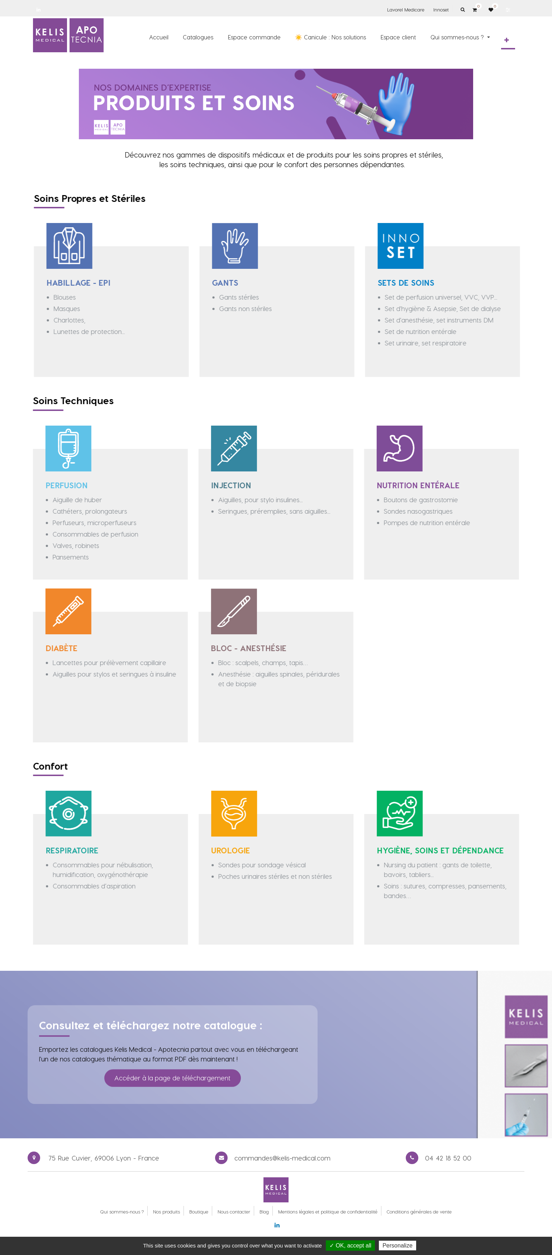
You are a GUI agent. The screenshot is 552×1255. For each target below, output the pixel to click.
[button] (507, 40)
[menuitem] (158, 37)
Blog (264, 1211)
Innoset (441, 9)
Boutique (198, 1211)
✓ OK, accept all (350, 1245)
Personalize (397, 1245)
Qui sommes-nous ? (122, 1211)
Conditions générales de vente (419, 1211)
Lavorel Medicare (405, 9)
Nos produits (166, 1211)
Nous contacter (234, 1211)
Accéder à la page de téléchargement (172, 1061)
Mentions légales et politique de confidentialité (327, 1211)
